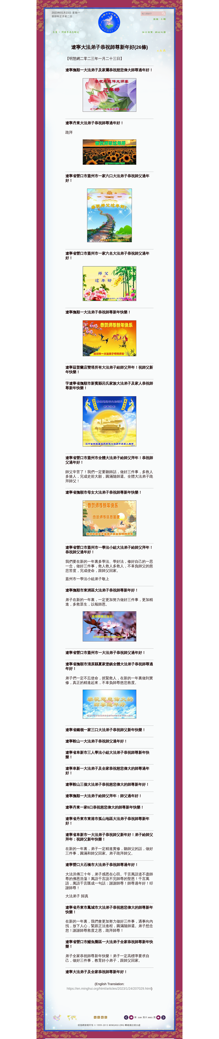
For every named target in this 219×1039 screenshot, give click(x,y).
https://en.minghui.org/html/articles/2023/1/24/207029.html (109, 988)
